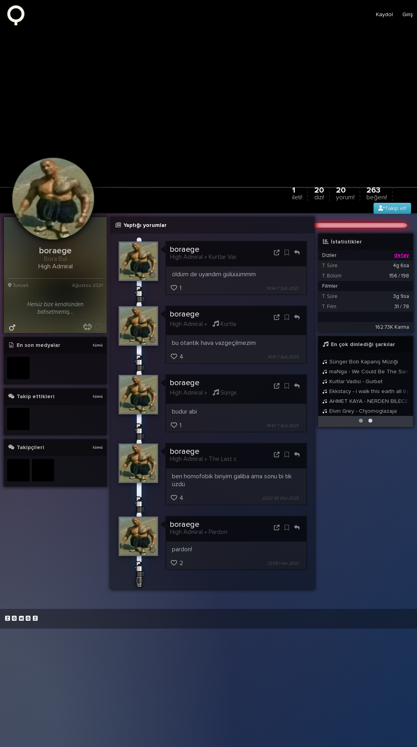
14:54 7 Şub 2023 (282, 288)
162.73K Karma (392, 327)
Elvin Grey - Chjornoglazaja (359, 411)
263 (376, 193)
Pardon (218, 531)
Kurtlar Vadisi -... (237, 324)
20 (319, 193)
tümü (97, 345)
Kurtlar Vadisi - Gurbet (352, 381)
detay (401, 255)
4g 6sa (401, 265)
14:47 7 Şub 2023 (282, 425)
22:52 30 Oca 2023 (280, 498)
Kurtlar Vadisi (226, 256)
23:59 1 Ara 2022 (282, 563)
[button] (361, 421)
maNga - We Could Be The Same (365, 371)
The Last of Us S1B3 (235, 458)
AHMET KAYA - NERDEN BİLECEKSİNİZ (365, 401)
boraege (184, 249)
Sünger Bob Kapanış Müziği (360, 361)
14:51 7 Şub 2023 (283, 356)
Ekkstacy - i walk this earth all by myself (365, 391)
